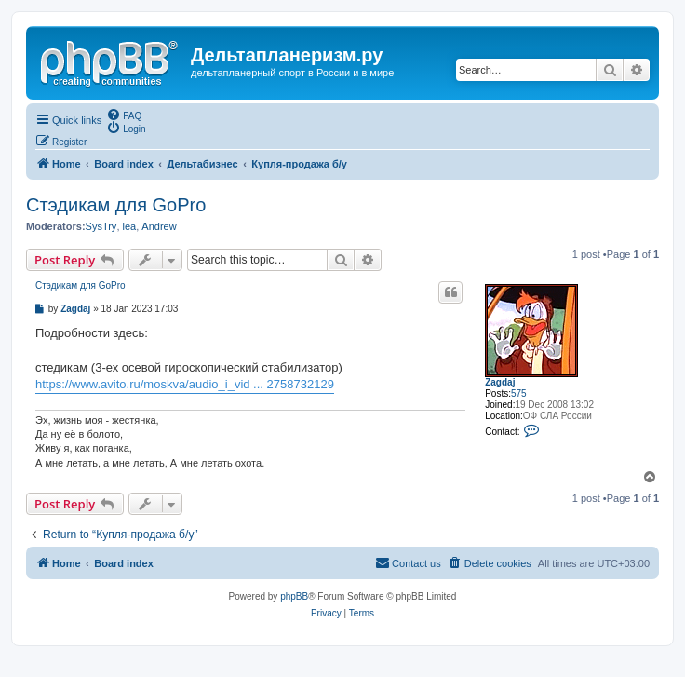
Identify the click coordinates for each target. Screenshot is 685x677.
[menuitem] (123, 114)
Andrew (158, 226)
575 (519, 393)
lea (130, 226)
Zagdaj (500, 382)
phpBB (294, 596)
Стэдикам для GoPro (116, 205)
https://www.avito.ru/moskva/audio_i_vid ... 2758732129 (184, 384)
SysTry (101, 226)
